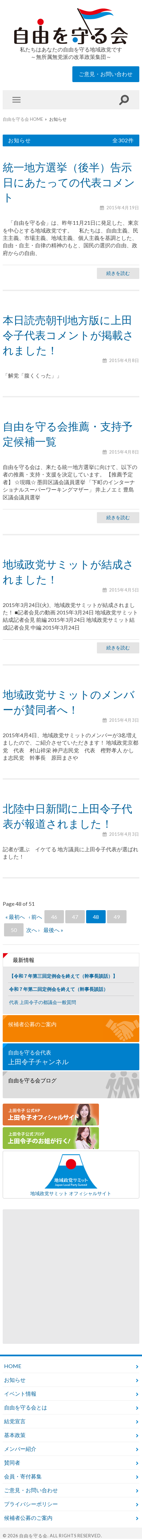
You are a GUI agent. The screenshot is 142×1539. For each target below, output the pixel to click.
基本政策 (15, 1435)
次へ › (33, 930)
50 (14, 930)
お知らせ (15, 1379)
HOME (12, 1366)
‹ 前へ (35, 917)
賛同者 (12, 1462)
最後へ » (53, 930)
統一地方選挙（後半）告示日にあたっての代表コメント (69, 182)
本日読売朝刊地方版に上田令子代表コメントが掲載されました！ (68, 335)
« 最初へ (15, 917)
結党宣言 (15, 1421)
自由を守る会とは (25, 1407)
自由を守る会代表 (71, 1057)
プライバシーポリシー (31, 1504)
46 (54, 917)
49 (117, 917)
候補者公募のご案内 (32, 1024)
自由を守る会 (33, 1535)
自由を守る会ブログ (32, 1080)
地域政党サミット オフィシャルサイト (70, 1174)
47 (75, 917)
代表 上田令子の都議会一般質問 (42, 1002)
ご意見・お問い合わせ (106, 74)
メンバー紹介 (20, 1448)
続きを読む (118, 273)
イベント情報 (20, 1393)
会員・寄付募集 (23, 1476)
